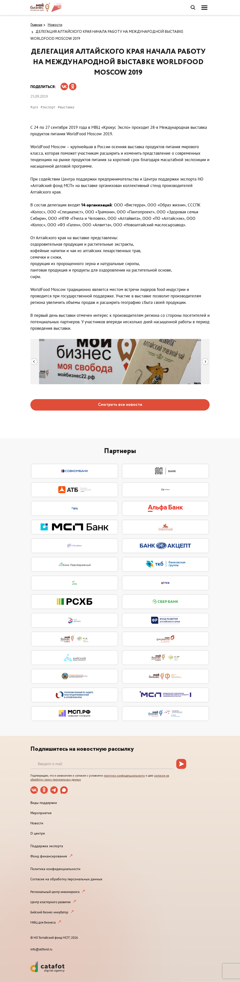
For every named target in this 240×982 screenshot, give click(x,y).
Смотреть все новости (120, 405)
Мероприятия (41, 813)
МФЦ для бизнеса (43, 922)
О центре (37, 833)
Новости (55, 24)
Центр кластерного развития (50, 902)
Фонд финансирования (48, 856)
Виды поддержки (43, 802)
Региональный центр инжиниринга (54, 892)
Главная (36, 24)
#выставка (66, 107)
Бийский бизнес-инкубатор (49, 912)
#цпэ (34, 107)
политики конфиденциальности (124, 775)
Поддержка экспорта (46, 846)
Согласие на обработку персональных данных (66, 879)
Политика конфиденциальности (55, 869)
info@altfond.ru (41, 949)
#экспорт (48, 107)
